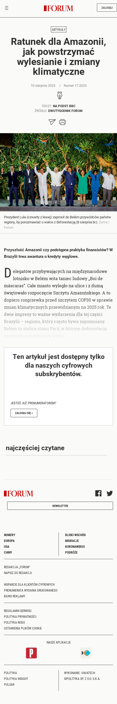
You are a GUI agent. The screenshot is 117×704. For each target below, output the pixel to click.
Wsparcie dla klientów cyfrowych (29, 584)
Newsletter (60, 506)
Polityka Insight (16, 678)
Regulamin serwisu (18, 611)
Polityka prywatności (20, 616)
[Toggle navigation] (6, 8)
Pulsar (9, 684)
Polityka (10, 673)
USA (6, 546)
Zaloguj (106, 8)
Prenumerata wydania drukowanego (30, 590)
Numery (9, 535)
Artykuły (58, 29)
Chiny (8, 552)
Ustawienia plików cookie (23, 628)
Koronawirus (75, 546)
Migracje (72, 540)
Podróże (71, 552)
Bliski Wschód (75, 535)
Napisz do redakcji (18, 573)
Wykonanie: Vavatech (79, 673)
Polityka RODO (14, 622)
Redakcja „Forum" (17, 567)
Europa (9, 540)
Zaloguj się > (24, 413)
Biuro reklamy (14, 596)
